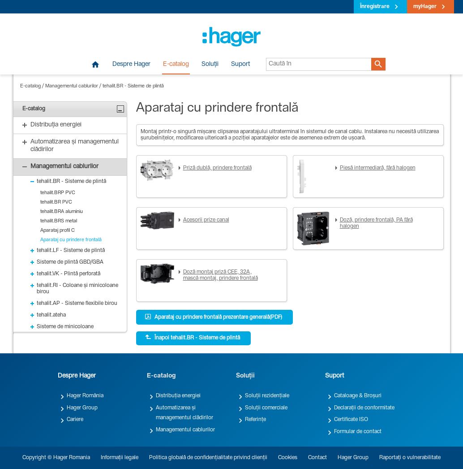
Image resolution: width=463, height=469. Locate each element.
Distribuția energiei (178, 396)
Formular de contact (358, 431)
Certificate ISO (351, 419)
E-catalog (176, 64)
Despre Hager (131, 64)
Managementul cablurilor (71, 86)
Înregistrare (375, 6)
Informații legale (119, 457)
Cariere (75, 419)
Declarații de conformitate (364, 408)
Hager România (85, 396)
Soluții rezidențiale (267, 396)
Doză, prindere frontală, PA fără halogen (376, 223)
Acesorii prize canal (206, 220)
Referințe (255, 419)
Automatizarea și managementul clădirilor (184, 413)
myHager (425, 6)
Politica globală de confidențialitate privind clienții (208, 457)
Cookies (287, 457)
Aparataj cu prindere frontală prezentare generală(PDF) (213, 317)
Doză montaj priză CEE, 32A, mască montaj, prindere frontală (220, 275)
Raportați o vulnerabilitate (410, 457)
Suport (240, 64)
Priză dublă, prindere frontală (217, 168)
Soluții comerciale (266, 408)
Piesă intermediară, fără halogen (378, 168)
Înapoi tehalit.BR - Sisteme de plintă (192, 337)
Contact (317, 457)
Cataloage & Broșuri (358, 396)
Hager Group (82, 408)
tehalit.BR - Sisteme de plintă (133, 86)
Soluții (210, 64)
